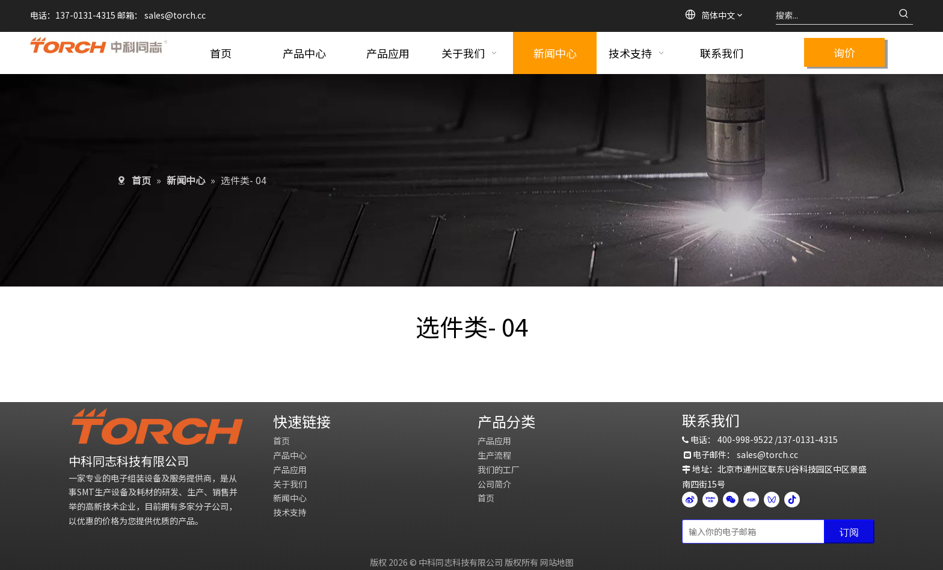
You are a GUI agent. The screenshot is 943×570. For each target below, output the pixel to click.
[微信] (731, 499)
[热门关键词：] (904, 15)
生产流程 (494, 455)
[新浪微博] (690, 499)
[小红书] (751, 499)
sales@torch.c (765, 454)
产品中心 (290, 455)
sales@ (158, 15)
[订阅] (849, 531)
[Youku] (710, 499)
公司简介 (494, 484)
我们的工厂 (499, 469)
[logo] (157, 426)
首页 (281, 441)
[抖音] (792, 499)
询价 (844, 52)
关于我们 (290, 484)
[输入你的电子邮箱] (751, 531)
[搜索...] (835, 15)
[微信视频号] (771, 499)
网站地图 (557, 562)
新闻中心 (290, 498)
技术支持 (290, 512)
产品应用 (290, 469)
